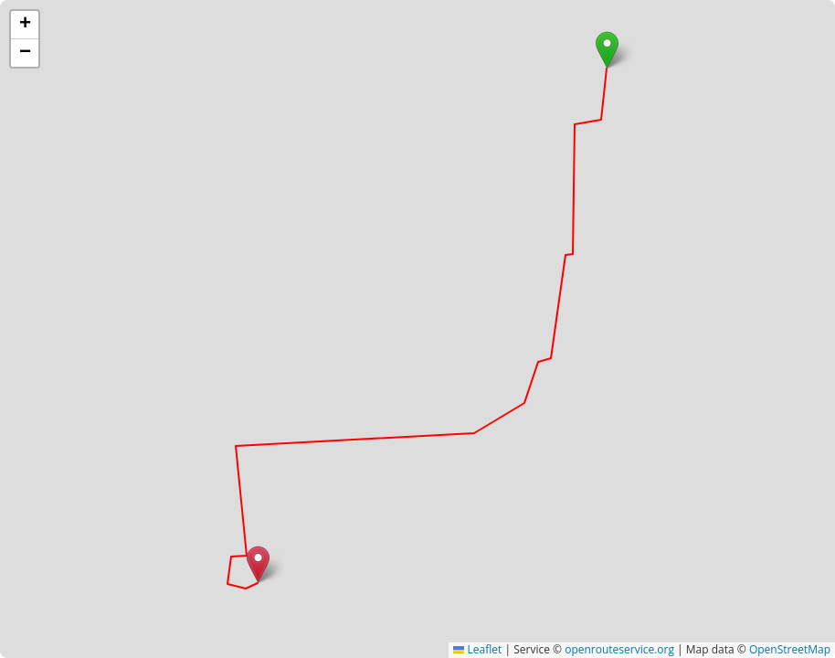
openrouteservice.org (619, 649)
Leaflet (477, 649)
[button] (607, 50)
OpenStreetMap (789, 649)
